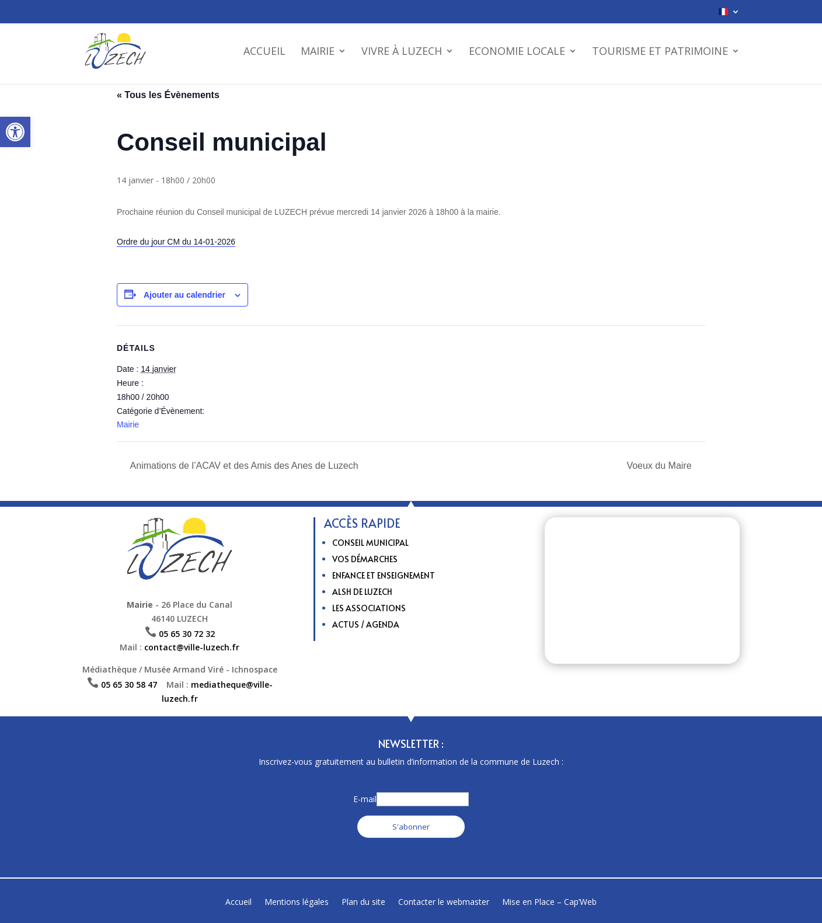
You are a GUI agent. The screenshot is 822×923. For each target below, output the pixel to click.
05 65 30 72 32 (187, 633)
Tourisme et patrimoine (660, 52)
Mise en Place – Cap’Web (549, 902)
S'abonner (411, 826)
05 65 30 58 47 (133, 684)
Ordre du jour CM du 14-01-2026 (176, 241)
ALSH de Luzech (362, 591)
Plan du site (363, 902)
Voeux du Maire (660, 466)
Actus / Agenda (365, 624)
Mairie (318, 52)
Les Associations (369, 608)
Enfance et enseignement (383, 575)
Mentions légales (296, 902)
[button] (15, 132)
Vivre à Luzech (401, 52)
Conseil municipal (370, 542)
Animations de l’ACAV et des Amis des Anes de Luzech (243, 466)
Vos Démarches (365, 559)
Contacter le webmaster (443, 902)
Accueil (264, 52)
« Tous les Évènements (168, 95)
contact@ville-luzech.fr (191, 647)
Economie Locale (517, 52)
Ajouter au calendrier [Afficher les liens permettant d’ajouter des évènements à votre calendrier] (184, 294)
